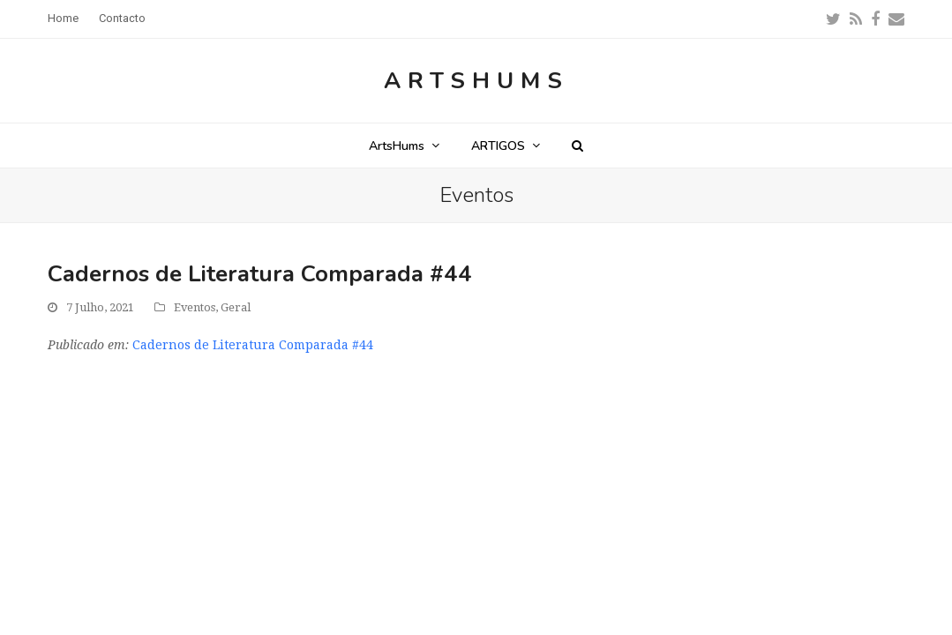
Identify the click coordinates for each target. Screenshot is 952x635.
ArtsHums (476, 80)
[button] (577, 145)
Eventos (194, 307)
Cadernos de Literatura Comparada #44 (252, 345)
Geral (236, 307)
